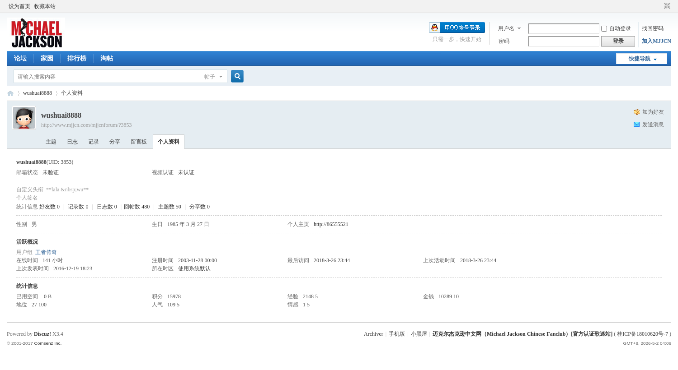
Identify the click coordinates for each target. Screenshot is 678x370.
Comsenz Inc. (47, 343)
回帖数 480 (137, 207)
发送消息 (653, 124)
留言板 (139, 142)
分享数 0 (199, 207)
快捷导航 (639, 59)
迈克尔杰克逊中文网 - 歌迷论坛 (10, 93)
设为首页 (19, 6)
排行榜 (76, 58)
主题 (51, 142)
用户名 (506, 28)
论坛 (20, 58)
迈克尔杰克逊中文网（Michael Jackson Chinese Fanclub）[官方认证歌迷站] (522, 334)
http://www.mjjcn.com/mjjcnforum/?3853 (86, 125)
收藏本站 (45, 6)
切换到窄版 (666, 6)
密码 (504, 41)
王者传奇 (46, 252)
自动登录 (616, 28)
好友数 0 (49, 207)
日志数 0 (107, 207)
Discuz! (42, 334)
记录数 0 (78, 207)
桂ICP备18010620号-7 (642, 334)
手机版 (397, 334)
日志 (72, 142)
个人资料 (168, 142)
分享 (114, 142)
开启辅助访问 (658, 6)
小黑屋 (419, 334)
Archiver (373, 334)
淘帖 (106, 58)
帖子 (209, 77)
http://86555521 (331, 224)
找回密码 (653, 28)
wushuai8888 (37, 93)
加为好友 (653, 112)
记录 (93, 142)
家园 (47, 58)
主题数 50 (169, 207)
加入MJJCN (656, 41)
